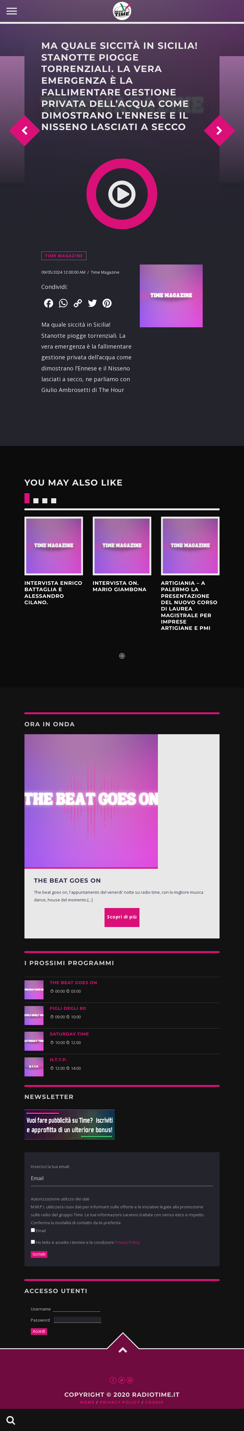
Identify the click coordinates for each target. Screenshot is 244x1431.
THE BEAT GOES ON (73, 982)
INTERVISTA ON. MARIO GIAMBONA (120, 586)
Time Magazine (64, 255)
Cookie (154, 1402)
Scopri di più (53, 546)
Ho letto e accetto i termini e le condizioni (85, 1242)
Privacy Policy (127, 1242)
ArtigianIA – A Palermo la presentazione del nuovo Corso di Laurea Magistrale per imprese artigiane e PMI (189, 605)
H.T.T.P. (58, 1059)
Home (87, 1402)
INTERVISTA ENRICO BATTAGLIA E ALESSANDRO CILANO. (53, 593)
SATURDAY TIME (69, 1034)
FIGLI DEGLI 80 (68, 1008)
